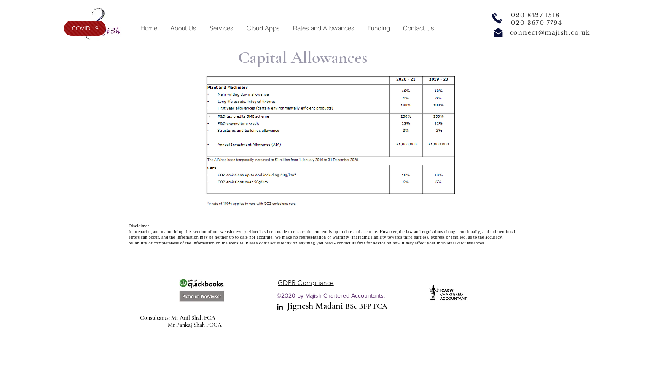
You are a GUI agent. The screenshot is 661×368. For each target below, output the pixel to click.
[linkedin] (280, 307)
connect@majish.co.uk (550, 32)
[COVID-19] (85, 28)
